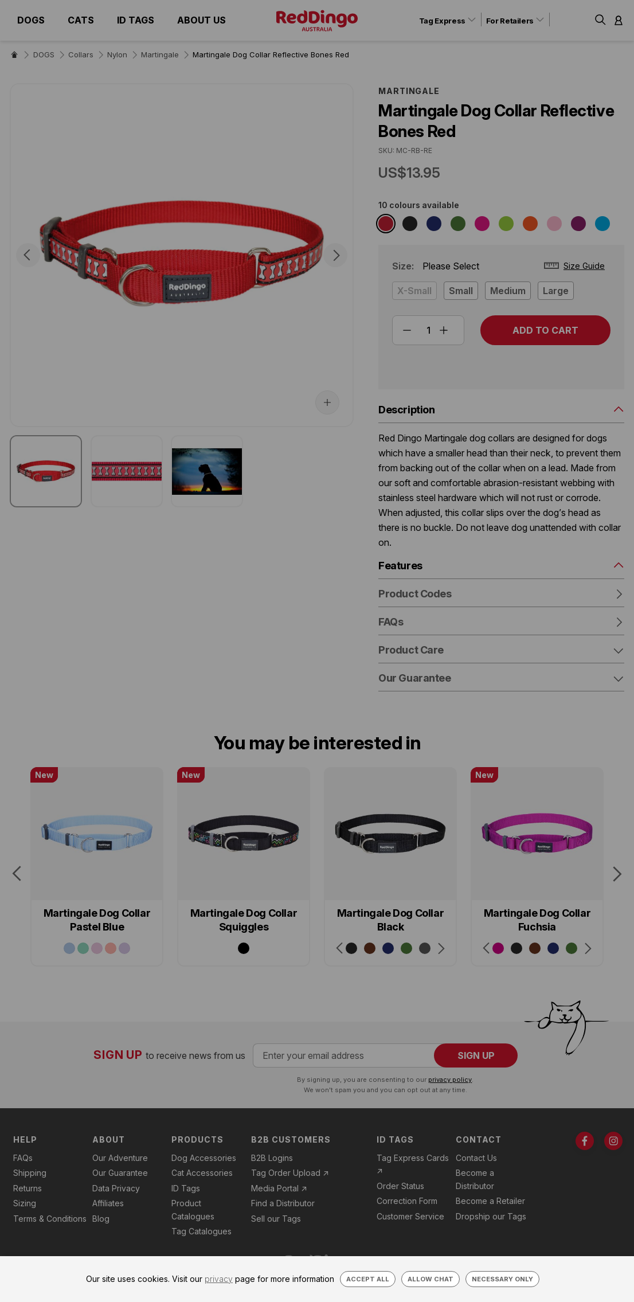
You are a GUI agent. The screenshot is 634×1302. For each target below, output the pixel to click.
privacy (219, 1279)
